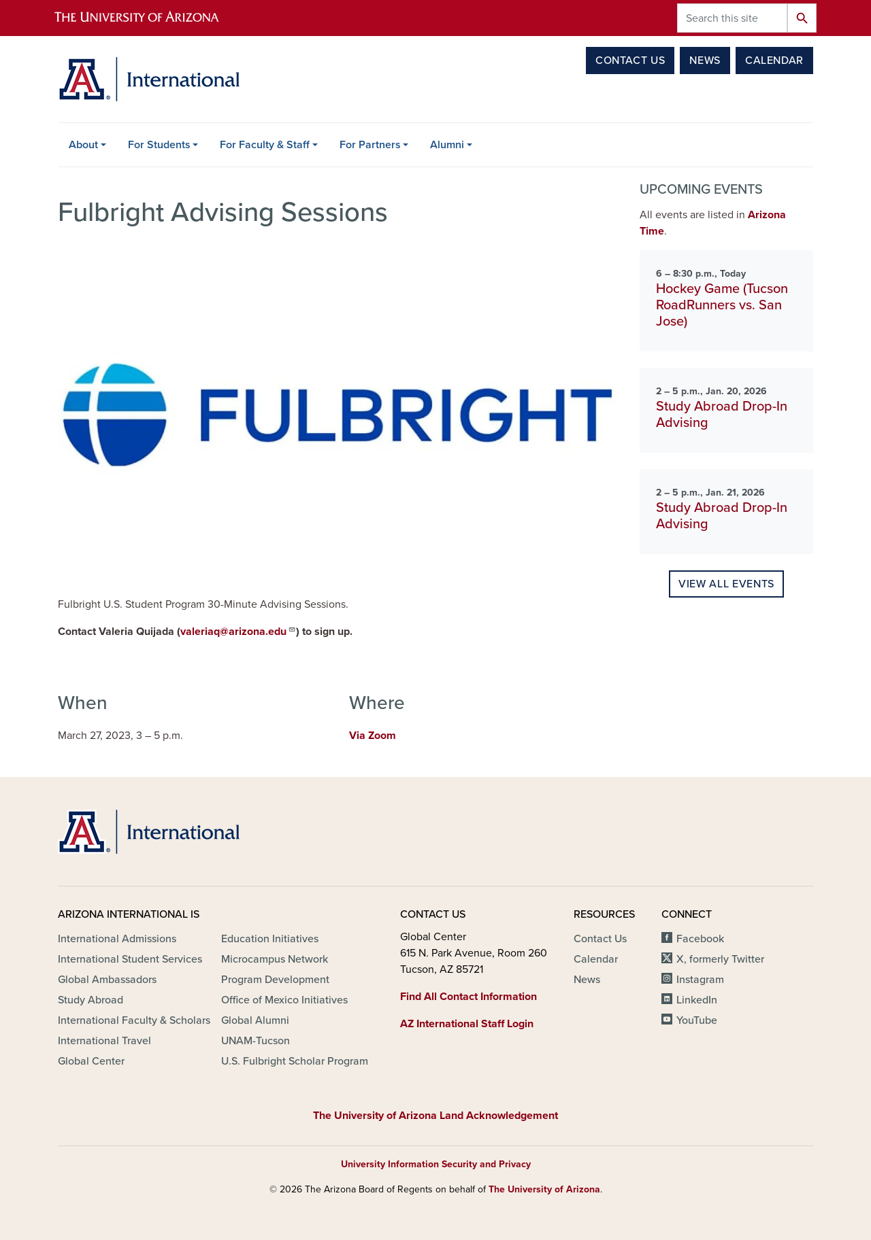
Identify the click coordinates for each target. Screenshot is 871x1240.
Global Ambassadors (107, 979)
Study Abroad (90, 1000)
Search (802, 18)
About (83, 145)
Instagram (700, 979)
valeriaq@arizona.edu (238, 630)
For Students (159, 145)
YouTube (696, 1020)
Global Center (91, 1061)
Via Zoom (372, 735)
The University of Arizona (544, 1189)
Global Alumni (255, 1020)
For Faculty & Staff (265, 145)
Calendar (774, 60)
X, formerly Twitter (720, 959)
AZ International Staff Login (466, 1024)
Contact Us (630, 60)
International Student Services (130, 959)
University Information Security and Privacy (436, 1164)
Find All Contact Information (468, 996)
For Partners (370, 145)
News (705, 60)
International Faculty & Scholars (134, 1020)
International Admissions (117, 939)
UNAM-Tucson (255, 1041)
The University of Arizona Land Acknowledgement (435, 1115)
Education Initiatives (269, 939)
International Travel (104, 1041)
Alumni (447, 145)
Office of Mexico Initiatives (284, 1000)
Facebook (700, 939)
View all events (726, 584)
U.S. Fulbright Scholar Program (294, 1061)
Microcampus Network (274, 959)
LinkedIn (696, 1000)
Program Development (275, 979)
